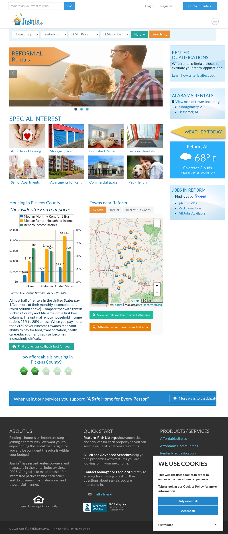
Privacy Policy (61, 528)
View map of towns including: (197, 101)
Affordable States (173, 438)
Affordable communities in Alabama (120, 327)
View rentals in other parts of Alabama (121, 315)
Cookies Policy (193, 486)
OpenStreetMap (151, 305)
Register (166, 6)
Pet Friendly (137, 182)
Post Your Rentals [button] (200, 6)
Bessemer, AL (189, 112)
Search (160, 34)
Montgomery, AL (191, 106)
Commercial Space (103, 182)
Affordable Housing (26, 151)
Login (149, 6)
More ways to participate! (195, 398)
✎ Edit (135, 301)
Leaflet (116, 305)
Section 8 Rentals (141, 151)
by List (114, 210)
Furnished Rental (102, 151)
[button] (124, 238)
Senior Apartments (25, 182)
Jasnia (23, 528)
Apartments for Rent (66, 182)
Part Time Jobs (190, 208)
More (140, 34)
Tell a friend (103, 494)
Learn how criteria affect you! (194, 75)
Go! (69, 6)
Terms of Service (80, 528)
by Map (98, 210)
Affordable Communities (179, 446)
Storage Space (60, 151)
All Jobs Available (192, 213)
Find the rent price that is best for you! (41, 346)
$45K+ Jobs (188, 203)
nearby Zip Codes (138, 210)
